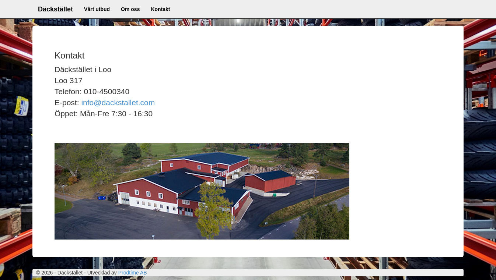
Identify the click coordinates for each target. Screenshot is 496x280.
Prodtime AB (132, 273)
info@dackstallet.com (118, 102)
